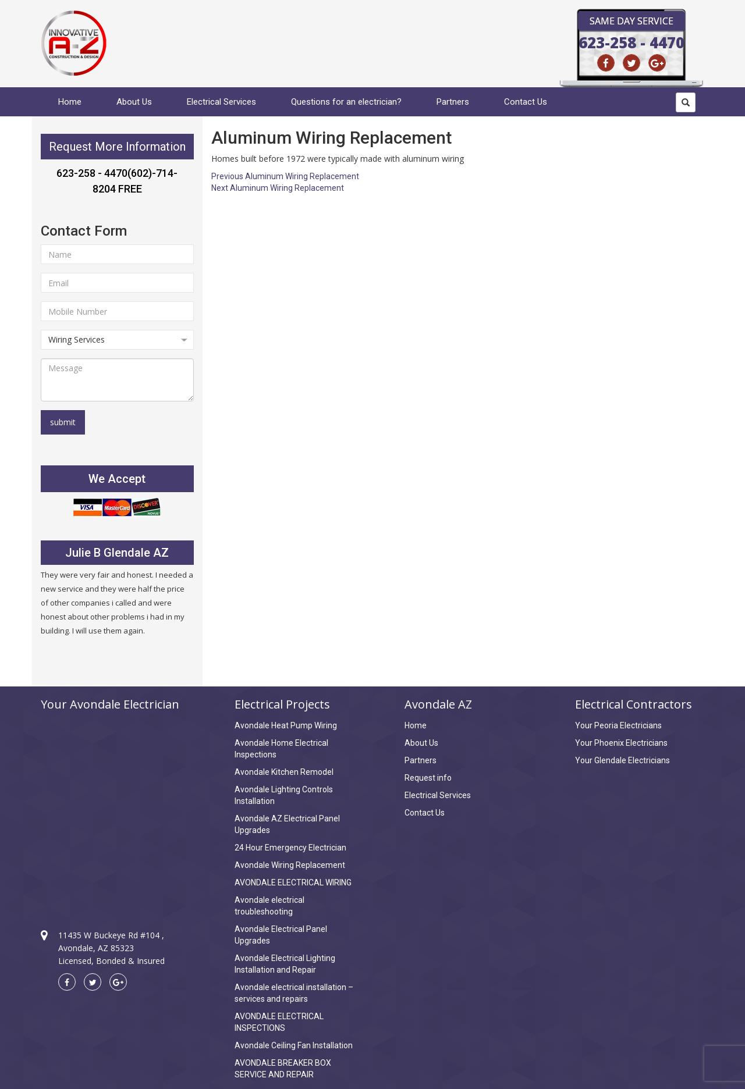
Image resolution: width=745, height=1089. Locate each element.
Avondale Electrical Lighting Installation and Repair (285, 963)
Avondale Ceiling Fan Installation (294, 1045)
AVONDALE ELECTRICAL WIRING (293, 882)
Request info (428, 777)
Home (69, 102)
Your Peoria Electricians (618, 725)
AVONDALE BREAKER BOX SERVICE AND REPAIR (283, 1068)
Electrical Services (221, 102)
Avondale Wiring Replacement (290, 865)
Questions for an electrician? (346, 102)
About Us (134, 102)
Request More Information (117, 147)
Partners (453, 102)
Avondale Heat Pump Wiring (286, 725)
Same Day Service (631, 21)
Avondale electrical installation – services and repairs (294, 993)
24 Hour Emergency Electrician (290, 847)
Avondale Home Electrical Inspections (281, 748)
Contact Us (525, 102)
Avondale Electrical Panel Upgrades (281, 934)
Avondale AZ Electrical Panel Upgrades (287, 824)
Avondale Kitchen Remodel (284, 772)
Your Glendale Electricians (622, 760)
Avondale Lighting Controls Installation (284, 795)
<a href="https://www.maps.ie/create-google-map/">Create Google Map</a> (117, 810)
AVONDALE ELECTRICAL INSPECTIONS (279, 1022)
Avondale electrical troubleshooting (269, 905)
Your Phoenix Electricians (621, 743)
